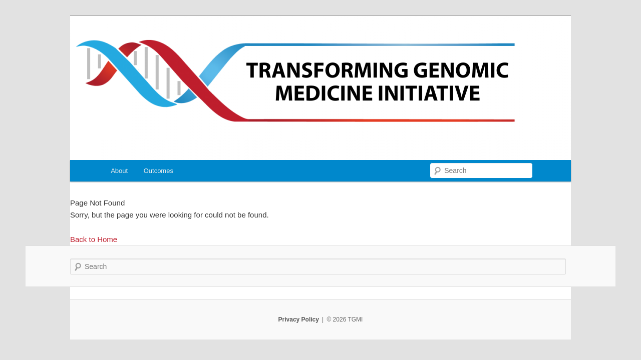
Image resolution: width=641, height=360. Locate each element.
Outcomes (158, 170)
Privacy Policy (298, 319)
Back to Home (93, 239)
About (119, 170)
